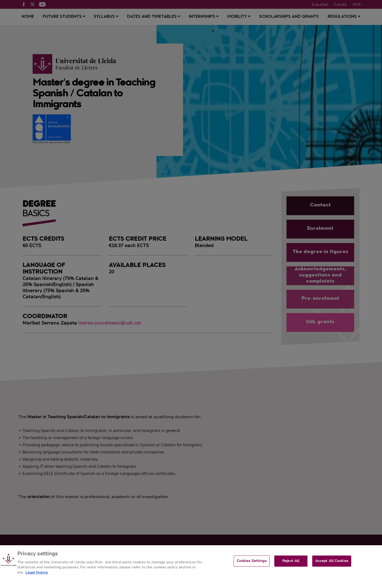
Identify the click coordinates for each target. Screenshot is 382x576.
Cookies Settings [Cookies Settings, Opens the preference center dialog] (252, 563)
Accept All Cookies (331, 563)
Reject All (290, 563)
